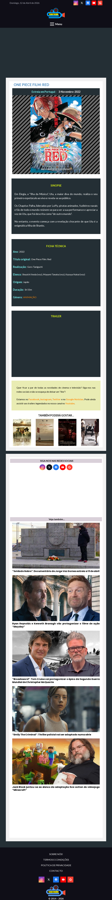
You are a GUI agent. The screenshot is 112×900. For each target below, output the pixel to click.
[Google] (100, 3)
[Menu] (56, 24)
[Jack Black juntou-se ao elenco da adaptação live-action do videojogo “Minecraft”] (56, 765)
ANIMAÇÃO (29, 297)
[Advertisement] (56, 54)
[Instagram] (76, 3)
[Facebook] (88, 3)
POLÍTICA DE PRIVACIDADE (56, 865)
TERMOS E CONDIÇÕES (56, 859)
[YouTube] (94, 3)
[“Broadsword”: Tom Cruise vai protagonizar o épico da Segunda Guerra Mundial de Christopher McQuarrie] (56, 657)
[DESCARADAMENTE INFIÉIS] (90, 432)
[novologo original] (56, 13)
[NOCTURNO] (45, 432)
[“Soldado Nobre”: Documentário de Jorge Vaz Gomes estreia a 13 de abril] (56, 548)
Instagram (45, 399)
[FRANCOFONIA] (22, 432)
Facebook (34, 399)
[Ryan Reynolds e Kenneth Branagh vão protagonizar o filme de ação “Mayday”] (56, 601)
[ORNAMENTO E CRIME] (67, 432)
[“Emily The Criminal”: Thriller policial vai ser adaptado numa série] (56, 711)
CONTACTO (56, 870)
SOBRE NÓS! (56, 854)
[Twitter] (81, 3)
